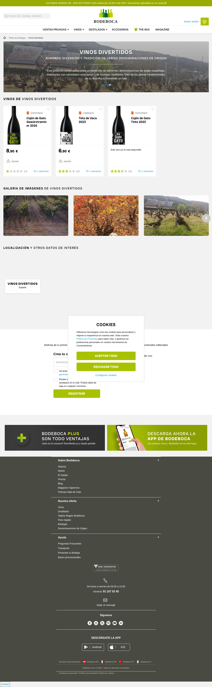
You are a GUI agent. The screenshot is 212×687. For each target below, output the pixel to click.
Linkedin (121, 629)
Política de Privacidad (87, 339)
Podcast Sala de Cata (69, 497)
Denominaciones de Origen (72, 533)
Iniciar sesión (191, 21)
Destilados (97, 29)
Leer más (106, 86)
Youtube (115, 629)
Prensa (62, 484)
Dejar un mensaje (106, 610)
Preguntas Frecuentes (69, 549)
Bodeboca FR (110, 667)
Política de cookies (106, 678)
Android (97, 652)
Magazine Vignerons (69, 493)
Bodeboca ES (93, 667)
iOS (123, 652)
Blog (60, 488)
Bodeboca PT (128, 667)
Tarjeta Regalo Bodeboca (71, 521)
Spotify (108, 629)
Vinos (77, 29)
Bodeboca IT (146, 667)
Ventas (54, 29)
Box (144, 29)
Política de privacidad (88, 678)
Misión (61, 476)
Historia (62, 471)
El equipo (63, 480)
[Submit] (6, 16)
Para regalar (64, 525)
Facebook (90, 629)
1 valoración (43, 176)
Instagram (96, 629)
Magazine (162, 29)
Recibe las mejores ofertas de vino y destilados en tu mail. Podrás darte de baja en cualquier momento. (77, 388)
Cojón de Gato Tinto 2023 (140, 125)
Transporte (63, 553)
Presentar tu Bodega (69, 558)
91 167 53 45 (111, 596)
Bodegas (62, 529)
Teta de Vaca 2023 (88, 125)
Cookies (5, 684)
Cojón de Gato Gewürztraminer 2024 (36, 127)
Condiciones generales (68, 678)
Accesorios (120, 29)
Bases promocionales (69, 562)
